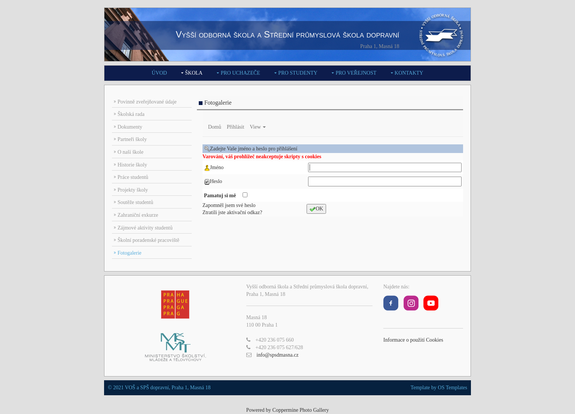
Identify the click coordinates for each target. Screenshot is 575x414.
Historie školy (132, 165)
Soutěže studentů (135, 202)
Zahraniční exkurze (138, 215)
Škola (194, 73)
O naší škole (130, 152)
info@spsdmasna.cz (277, 355)
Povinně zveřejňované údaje (147, 102)
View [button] (258, 127)
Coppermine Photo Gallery (301, 410)
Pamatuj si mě (220, 195)
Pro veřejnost (355, 73)
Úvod (159, 73)
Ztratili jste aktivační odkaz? (232, 212)
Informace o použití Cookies (413, 340)
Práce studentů (133, 177)
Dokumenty (130, 127)
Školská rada (131, 114)
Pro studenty (297, 73)
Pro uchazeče (240, 73)
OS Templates (452, 387)
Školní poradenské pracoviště (148, 240)
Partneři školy (132, 139)
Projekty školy (133, 190)
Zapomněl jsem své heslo (229, 205)
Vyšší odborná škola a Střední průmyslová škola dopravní (287, 34)
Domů (214, 127)
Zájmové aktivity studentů (145, 228)
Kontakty (409, 73)
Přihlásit (235, 127)
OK (316, 209)
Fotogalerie (130, 253)
